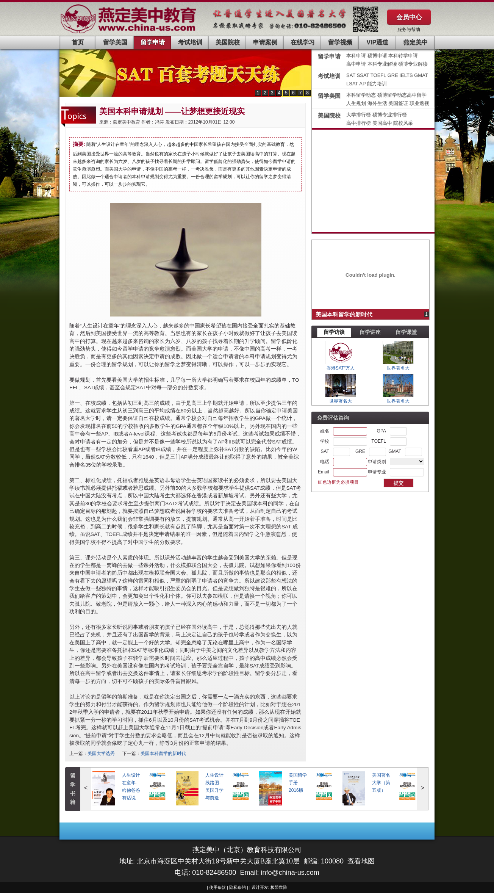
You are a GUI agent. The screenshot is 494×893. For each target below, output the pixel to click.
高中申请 (356, 64)
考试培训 (190, 42)
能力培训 (377, 83)
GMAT (421, 75)
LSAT (352, 83)
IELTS (406, 75)
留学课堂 (406, 332)
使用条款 (217, 887)
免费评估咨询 (333, 418)
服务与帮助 (408, 29)
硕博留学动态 (392, 95)
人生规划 (356, 103)
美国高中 (383, 123)
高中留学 (417, 95)
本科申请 (356, 55)
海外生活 (378, 103)
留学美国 (115, 42)
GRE (394, 75)
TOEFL (379, 75)
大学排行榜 (358, 115)
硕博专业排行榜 (389, 115)
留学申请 (153, 42)
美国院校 (228, 42)
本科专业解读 (383, 64)
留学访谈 (334, 332)
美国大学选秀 (101, 753)
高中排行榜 (359, 123)
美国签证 (399, 103)
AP (362, 83)
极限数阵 (278, 887)
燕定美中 (415, 42)
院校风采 (403, 123)
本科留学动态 (361, 95)
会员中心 (409, 17)
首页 (78, 42)
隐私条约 (237, 887)
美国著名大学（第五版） (381, 782)
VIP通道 (378, 42)
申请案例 (265, 42)
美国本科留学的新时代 (163, 753)
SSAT (363, 75)
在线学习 (303, 42)
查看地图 (361, 861)
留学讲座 (370, 332)
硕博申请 (377, 55)
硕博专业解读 (413, 64)
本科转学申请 (403, 55)
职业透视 (419, 103)
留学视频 (340, 42)
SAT (351, 75)
